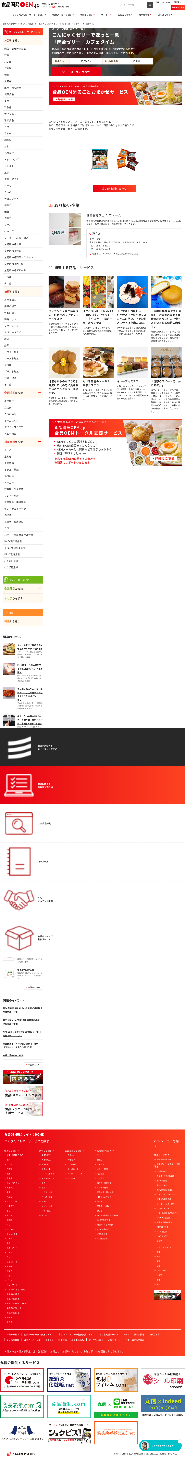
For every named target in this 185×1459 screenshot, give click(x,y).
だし (6, 146)
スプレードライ (12, 332)
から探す (12, 40)
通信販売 (9, 476)
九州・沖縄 (161, 1270)
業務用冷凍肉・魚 (14, 263)
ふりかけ (9, 153)
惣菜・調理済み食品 (15, 48)
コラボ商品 (10, 414)
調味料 (8, 140)
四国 (158, 1266)
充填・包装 (10, 378)
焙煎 (6, 345)
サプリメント (11, 113)
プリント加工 (11, 371)
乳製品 (8, 107)
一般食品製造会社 (164, 1159)
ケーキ (8, 185)
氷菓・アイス (11, 179)
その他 (8, 283)
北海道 (159, 1275)
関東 (158, 1284)
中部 (158, 1252)
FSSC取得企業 (12, 554)
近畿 (158, 1256)
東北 (158, 1279)
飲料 (6, 55)
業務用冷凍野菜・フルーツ (18, 257)
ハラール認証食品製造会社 (18, 534)
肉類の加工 (10, 306)
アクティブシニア (14, 427)
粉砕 (6, 339)
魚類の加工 (10, 312)
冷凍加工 (9, 365)
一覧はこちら (34, 876)
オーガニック (11, 420)
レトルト (9, 166)
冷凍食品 (9, 120)
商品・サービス (35, 23)
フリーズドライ (12, 325)
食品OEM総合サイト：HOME (15, 23)
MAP (145, 242)
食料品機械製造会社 (165, 1190)
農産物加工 (10, 299)
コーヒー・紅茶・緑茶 (16, 237)
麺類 (6, 74)
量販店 (8, 456)
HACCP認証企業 (13, 541)
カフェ (8, 528)
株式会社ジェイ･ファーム (103, 215)
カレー (8, 133)
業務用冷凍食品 (12, 244)
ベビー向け (10, 433)
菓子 (6, 172)
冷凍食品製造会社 (164, 1199)
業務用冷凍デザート (15, 270)
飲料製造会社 (162, 1171)
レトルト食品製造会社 (166, 1194)
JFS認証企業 (11, 561)
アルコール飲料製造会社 (166, 1176)
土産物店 (9, 463)
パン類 (8, 61)
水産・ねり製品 (12, 87)
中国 (158, 1261)
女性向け (9, 407)
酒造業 (8, 515)
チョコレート (11, 198)
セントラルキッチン (15, 508)
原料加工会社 (162, 1185)
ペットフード (11, 231)
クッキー (9, 192)
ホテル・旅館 (11, 469)
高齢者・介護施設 (14, 521)
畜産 (6, 100)
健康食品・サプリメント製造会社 (108, 253)
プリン (8, 224)
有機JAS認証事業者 (15, 547)
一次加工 (9, 276)
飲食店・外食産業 (14, 489)
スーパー (9, 450)
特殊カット (10, 319)
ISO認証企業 (11, 567)
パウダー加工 (11, 352)
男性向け (9, 401)
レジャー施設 (11, 495)
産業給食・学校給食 (15, 502)
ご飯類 (8, 68)
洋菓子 (8, 218)
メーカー (9, 482)
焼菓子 (8, 211)
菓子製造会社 (131, 253)
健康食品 (9, 94)
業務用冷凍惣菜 (12, 250)
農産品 (8, 81)
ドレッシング (11, 159)
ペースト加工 (11, 358)
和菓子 (8, 205)
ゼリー (8, 127)
